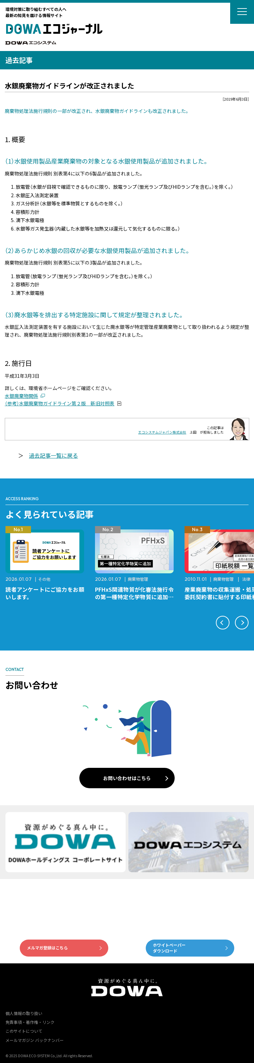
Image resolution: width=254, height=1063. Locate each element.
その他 (44, 579)
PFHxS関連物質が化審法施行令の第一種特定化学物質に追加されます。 (134, 596)
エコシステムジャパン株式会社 (162, 432)
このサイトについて (23, 1031)
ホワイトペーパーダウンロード (169, 948)
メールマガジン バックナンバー (34, 1040)
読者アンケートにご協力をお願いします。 (44, 593)
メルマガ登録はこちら (47, 947)
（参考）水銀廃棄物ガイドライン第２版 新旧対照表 (59, 403)
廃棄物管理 (138, 579)
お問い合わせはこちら (127, 778)
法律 (246, 579)
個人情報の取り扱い (23, 1013)
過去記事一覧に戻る (53, 455)
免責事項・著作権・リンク (29, 1022)
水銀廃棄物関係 (21, 395)
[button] (222, 622)
